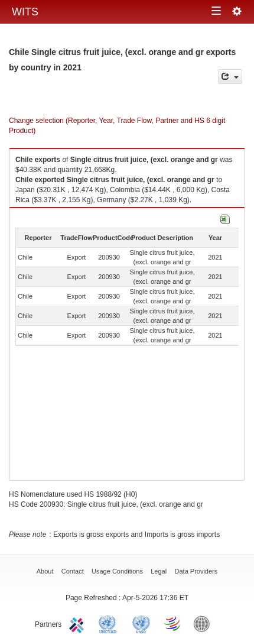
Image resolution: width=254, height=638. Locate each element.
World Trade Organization (173, 623)
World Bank (204, 623)
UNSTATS (141, 623)
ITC (78, 623)
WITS (25, 12)
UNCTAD (110, 623)
